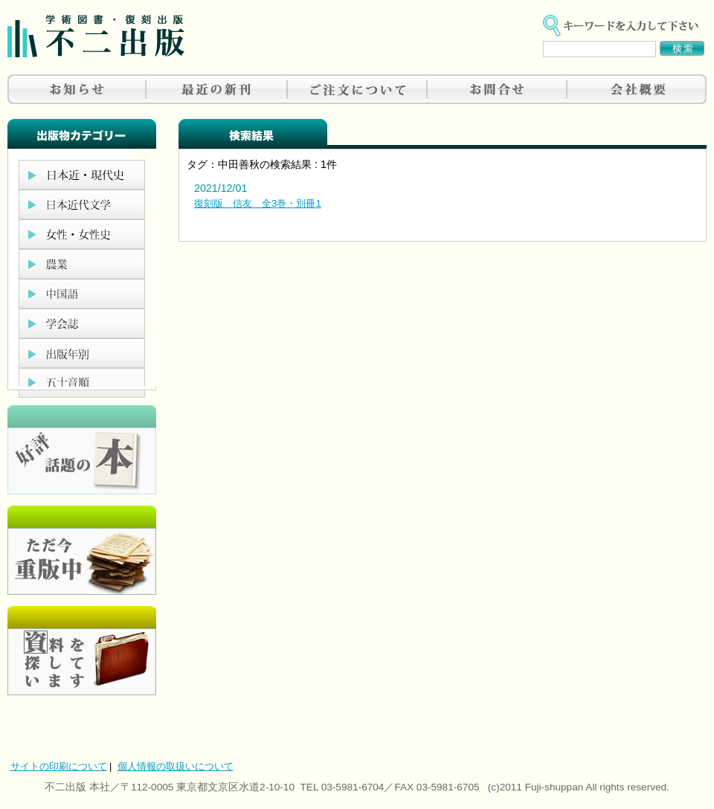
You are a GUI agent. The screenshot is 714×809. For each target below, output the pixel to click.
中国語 (82, 294)
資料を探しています (81, 650)
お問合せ (497, 89)
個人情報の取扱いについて (176, 766)
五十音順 (82, 383)
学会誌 (82, 323)
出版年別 (82, 353)
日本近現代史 (82, 175)
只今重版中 (81, 550)
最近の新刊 (217, 89)
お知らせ (77, 89)
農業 (82, 264)
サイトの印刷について (58, 766)
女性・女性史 (82, 234)
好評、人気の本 (81, 449)
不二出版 (95, 36)
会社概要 (637, 89)
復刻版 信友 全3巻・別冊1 (257, 203)
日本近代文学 (82, 204)
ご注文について (357, 89)
